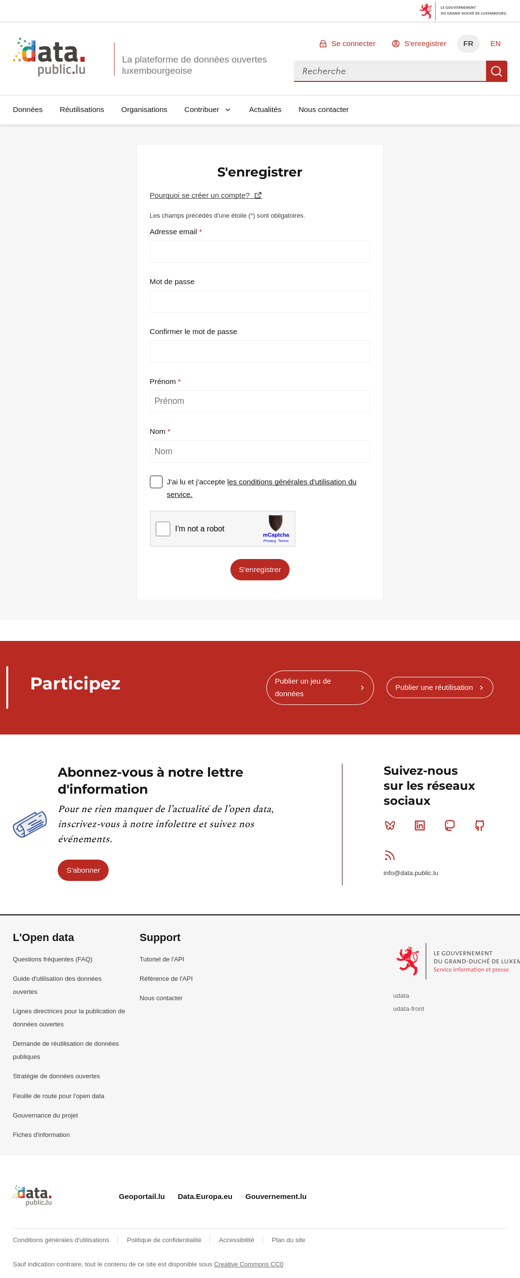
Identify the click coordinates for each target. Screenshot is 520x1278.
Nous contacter (323, 109)
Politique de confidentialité (165, 1240)
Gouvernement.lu (276, 1196)
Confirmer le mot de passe (194, 331)
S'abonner (83, 870)
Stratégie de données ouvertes (56, 1076)
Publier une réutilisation (434, 687)
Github (481, 825)
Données (28, 109)
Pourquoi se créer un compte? (201, 195)
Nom (159, 431)
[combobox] (390, 71)
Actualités (265, 109)
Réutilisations (82, 109)
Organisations (144, 109)
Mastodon (451, 825)
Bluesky (392, 825)
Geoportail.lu (142, 1196)
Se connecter (353, 43)
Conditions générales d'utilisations (62, 1240)
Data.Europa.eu (205, 1196)
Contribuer (201, 109)
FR (468, 43)
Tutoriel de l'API (162, 959)
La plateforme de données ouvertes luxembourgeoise (194, 65)
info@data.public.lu (411, 873)
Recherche (496, 71)
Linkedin (421, 825)
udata (401, 995)
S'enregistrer (425, 43)
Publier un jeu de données (303, 687)
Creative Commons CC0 (248, 1264)
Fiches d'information (41, 1134)
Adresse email (174, 231)
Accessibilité (237, 1240)
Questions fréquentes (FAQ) (52, 959)
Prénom (164, 381)
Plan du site (288, 1240)
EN (495, 43)
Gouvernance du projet (45, 1115)
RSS (392, 855)
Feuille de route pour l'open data (58, 1096)
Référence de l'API (166, 978)
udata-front (408, 1008)
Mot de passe (172, 281)
